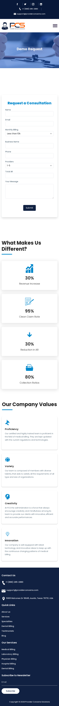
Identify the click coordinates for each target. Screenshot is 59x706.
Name (8, 109)
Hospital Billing (9, 663)
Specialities (7, 621)
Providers (9, 161)
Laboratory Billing (10, 654)
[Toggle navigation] (55, 25)
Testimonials (8, 631)
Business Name (12, 141)
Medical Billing (8, 649)
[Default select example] (29, 133)
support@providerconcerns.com (29, 14)
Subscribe (10, 691)
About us (6, 612)
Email (7, 119)
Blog (4, 635)
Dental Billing (8, 626)
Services (6, 616)
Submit (29, 207)
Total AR (9, 171)
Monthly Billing (11, 129)
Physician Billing (9, 659)
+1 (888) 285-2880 (28, 9)
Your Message (11, 181)
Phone (8, 151)
